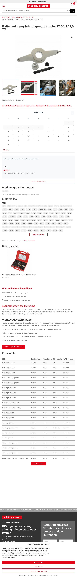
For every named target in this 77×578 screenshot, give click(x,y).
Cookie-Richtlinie (24, 575)
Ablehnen (38, 567)
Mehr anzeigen (38, 234)
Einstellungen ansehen (38, 571)
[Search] (72, 11)
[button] (72, 37)
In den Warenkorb (38, 181)
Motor (25, 241)
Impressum (54, 575)
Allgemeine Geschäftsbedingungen (40, 575)
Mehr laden (38, 464)
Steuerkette (31, 241)
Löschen (6, 150)
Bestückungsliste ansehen (13, 347)
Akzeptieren (38, 562)
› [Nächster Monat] (72, 113)
